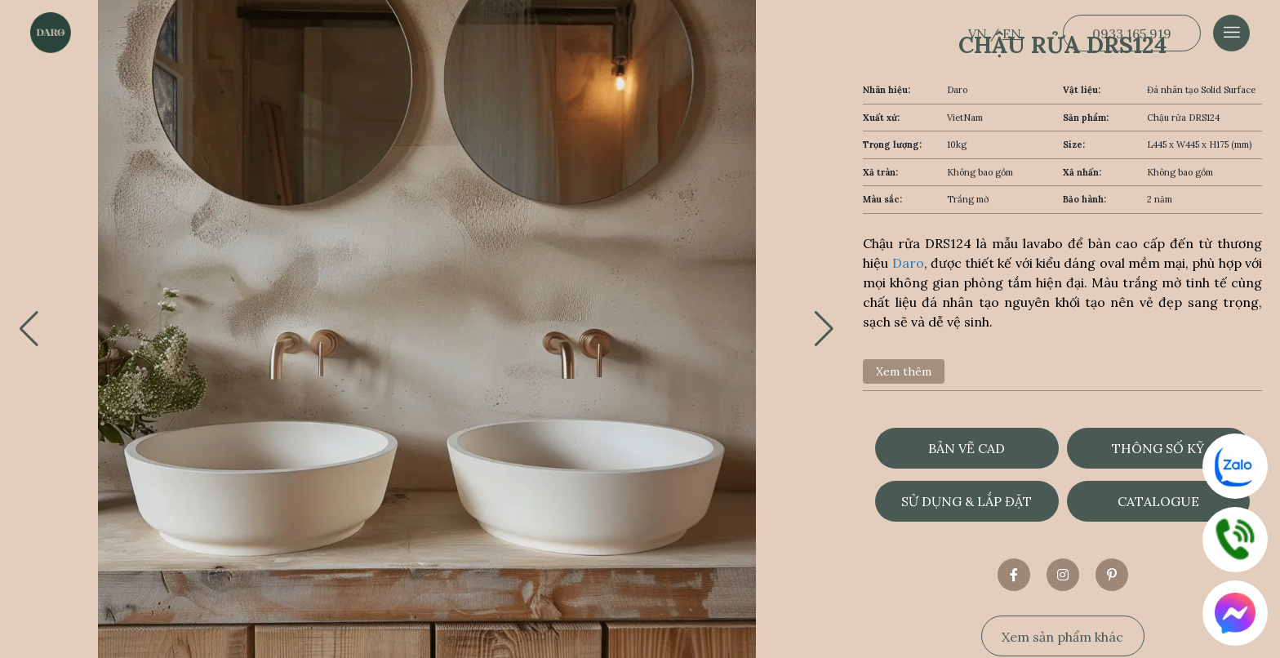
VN (979, 33)
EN (1011, 33)
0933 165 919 (1131, 33)
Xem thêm (903, 371)
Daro (908, 263)
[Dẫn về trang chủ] (50, 32)
